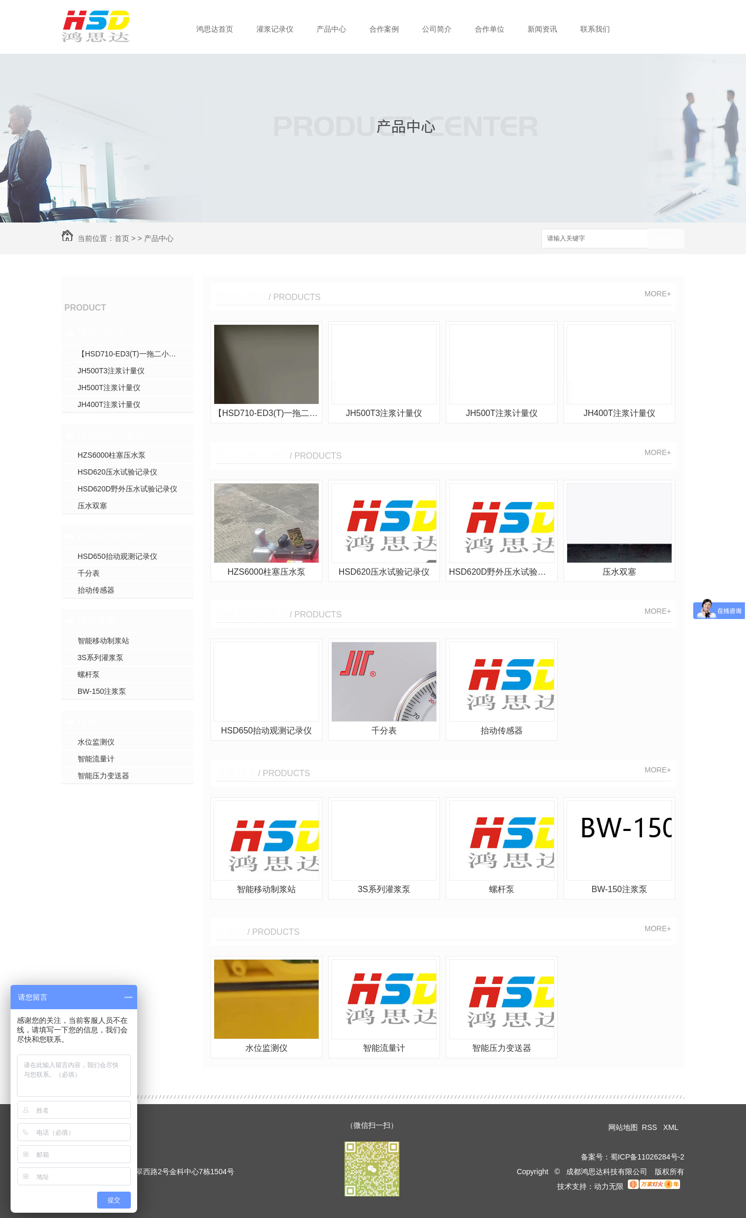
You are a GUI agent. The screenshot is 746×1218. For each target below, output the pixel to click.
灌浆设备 (97, 620)
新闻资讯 (542, 29)
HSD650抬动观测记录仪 (117, 556)
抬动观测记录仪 (111, 536)
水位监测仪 (96, 742)
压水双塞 (92, 505)
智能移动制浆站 (103, 640)
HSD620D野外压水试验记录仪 (127, 489)
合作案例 (384, 29)
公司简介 (437, 29)
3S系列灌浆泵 (100, 657)
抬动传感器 (96, 590)
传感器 (92, 722)
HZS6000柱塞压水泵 (112, 455)
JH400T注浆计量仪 (109, 404)
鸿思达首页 (214, 29)
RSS (650, 1127)
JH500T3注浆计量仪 (111, 370)
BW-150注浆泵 (102, 691)
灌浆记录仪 (274, 29)
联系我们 (595, 29)
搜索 (665, 239)
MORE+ (658, 293)
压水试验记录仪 (111, 435)
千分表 (89, 573)
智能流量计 (96, 759)
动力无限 (609, 1186)
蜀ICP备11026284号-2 (647, 1157)
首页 (121, 238)
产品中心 (331, 29)
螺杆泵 (89, 674)
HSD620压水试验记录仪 (117, 472)
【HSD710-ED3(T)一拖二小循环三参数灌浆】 (136, 354)
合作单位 (489, 29)
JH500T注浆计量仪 (109, 387)
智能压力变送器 (103, 775)
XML (671, 1127)
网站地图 (623, 1127)
